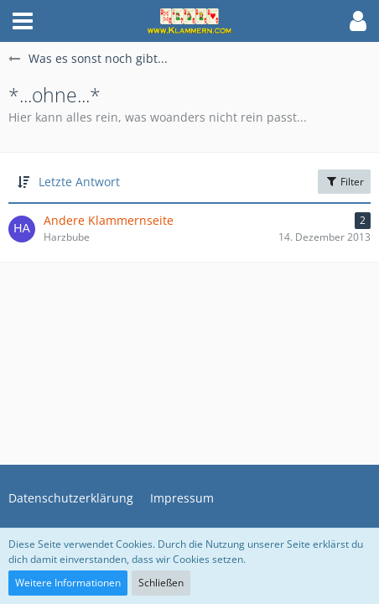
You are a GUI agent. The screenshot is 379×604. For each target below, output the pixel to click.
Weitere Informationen (68, 582)
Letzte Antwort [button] (79, 182)
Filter (344, 181)
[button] (22, 21)
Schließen (161, 582)
